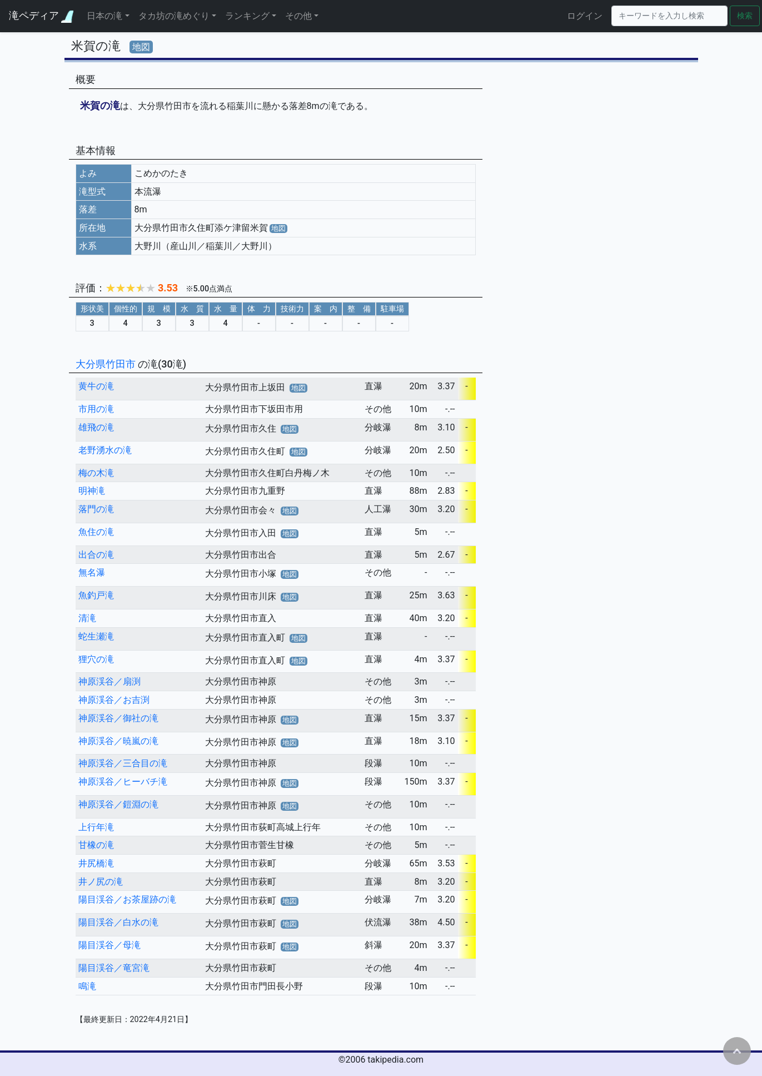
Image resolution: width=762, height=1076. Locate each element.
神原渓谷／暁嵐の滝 (118, 741)
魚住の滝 (96, 532)
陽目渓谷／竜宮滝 (114, 968)
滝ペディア (41, 15)
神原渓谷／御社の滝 (118, 718)
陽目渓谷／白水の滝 (118, 922)
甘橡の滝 (96, 845)
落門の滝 (96, 509)
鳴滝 (87, 986)
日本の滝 (104, 16)
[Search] (669, 16)
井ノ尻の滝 (100, 881)
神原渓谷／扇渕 (109, 681)
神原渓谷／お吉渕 (114, 700)
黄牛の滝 (96, 386)
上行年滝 (96, 827)
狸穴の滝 (96, 659)
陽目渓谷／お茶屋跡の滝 (127, 899)
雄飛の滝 (96, 427)
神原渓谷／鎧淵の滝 (118, 804)
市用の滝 (96, 409)
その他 (298, 16)
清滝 (87, 618)
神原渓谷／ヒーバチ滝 (122, 781)
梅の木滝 (96, 473)
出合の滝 (96, 554)
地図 (141, 47)
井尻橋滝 (96, 863)
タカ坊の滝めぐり (174, 16)
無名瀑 (91, 572)
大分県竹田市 (107, 364)
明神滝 (91, 490)
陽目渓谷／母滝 (109, 945)
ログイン (584, 16)
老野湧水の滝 (105, 450)
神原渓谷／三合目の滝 (122, 763)
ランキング (247, 16)
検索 (745, 16)
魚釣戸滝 (96, 595)
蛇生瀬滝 (96, 636)
